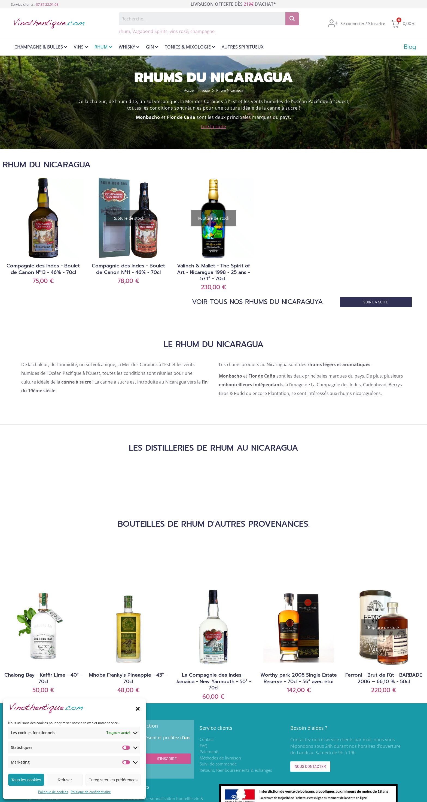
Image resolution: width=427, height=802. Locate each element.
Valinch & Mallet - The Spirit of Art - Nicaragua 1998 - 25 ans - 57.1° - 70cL (213, 272)
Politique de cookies (53, 791)
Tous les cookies (26, 779)
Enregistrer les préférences (113, 779)
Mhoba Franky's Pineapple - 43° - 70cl (128, 678)
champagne (202, 31)
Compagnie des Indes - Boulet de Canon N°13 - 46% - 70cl (43, 269)
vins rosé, (180, 31)
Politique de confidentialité (91, 791)
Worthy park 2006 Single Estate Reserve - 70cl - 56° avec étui (298, 678)
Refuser (65, 779)
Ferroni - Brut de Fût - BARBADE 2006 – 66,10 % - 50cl (383, 678)
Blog (410, 47)
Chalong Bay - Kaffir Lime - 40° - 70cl (43, 678)
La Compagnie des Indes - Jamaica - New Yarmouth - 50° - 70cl (213, 681)
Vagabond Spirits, (151, 31)
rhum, (125, 31)
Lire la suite (213, 126)
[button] (138, 708)
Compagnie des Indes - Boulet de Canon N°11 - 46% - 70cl (128, 269)
